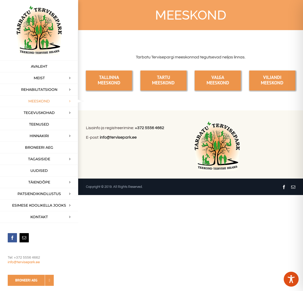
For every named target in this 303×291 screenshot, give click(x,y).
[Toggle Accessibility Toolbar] (291, 279)
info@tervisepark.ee (24, 262)
